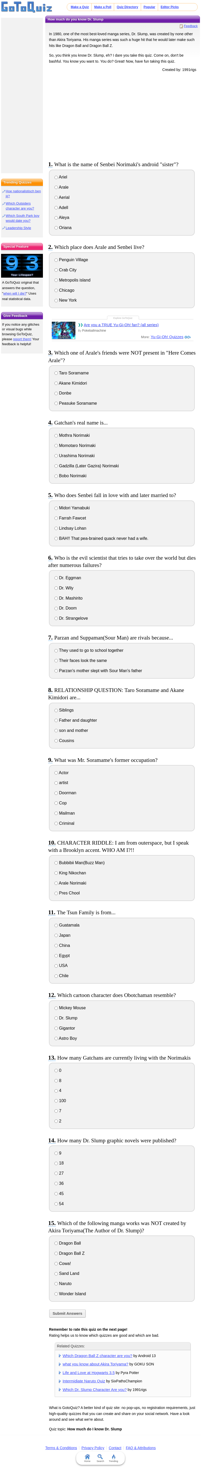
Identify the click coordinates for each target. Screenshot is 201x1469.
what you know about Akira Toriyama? (95, 1364)
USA (61, 965)
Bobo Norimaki (70, 476)
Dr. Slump (65, 1018)
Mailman (64, 813)
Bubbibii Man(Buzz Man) (79, 863)
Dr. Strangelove (71, 618)
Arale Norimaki (70, 883)
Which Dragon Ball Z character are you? (97, 1355)
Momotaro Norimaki (75, 445)
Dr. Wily (64, 588)
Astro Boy (65, 1038)
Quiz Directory (127, 7)
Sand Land (66, 1273)
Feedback (191, 26)
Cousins (64, 740)
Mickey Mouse (70, 1008)
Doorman (65, 793)
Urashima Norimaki (74, 455)
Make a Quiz (80, 7)
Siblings (64, 710)
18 (59, 1163)
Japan (62, 935)
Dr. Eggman (67, 578)
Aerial (61, 197)
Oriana (62, 227)
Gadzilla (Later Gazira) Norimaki (86, 466)
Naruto (62, 1283)
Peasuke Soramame (75, 403)
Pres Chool (67, 893)
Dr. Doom (65, 608)
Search (100, 1458)
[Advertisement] (123, 115)
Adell (61, 207)
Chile (61, 976)
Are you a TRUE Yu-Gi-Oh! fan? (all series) (121, 325)
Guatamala (67, 925)
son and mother (71, 730)
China (62, 945)
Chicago (64, 290)
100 (60, 1100)
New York (65, 300)
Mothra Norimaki (72, 435)
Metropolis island (72, 280)
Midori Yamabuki (72, 508)
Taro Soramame (71, 373)
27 (59, 1173)
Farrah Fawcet (70, 518)
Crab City (65, 270)
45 (59, 1193)
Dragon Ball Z (69, 1253)
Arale (61, 187)
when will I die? (14, 293)
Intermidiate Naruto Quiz (84, 1381)
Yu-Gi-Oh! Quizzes (167, 337)
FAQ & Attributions (141, 1448)
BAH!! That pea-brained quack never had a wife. (101, 538)
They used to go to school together (89, 650)
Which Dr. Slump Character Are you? (95, 1389)
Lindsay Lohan (70, 528)
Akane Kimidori (70, 383)
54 (59, 1204)
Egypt (62, 955)
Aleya (61, 217)
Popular (149, 7)
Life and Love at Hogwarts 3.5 (89, 1372)
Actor (61, 773)
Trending (113, 1458)
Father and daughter (75, 720)
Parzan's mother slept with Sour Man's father (98, 670)
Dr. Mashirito (68, 598)
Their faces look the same (80, 660)
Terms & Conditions (61, 1448)
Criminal (64, 823)
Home (87, 1458)
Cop (60, 803)
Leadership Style (18, 228)
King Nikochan (70, 873)
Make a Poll (102, 7)
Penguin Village (71, 260)
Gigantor (64, 1028)
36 (59, 1183)
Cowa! (62, 1263)
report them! (22, 339)
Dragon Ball (67, 1243)
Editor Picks (170, 7)
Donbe (62, 393)
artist (61, 782)
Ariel (60, 177)
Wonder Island (70, 1294)
